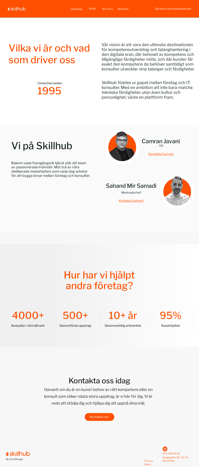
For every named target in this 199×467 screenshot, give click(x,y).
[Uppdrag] (76, 9)
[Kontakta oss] (99, 417)
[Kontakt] (123, 9)
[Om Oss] (107, 9)
